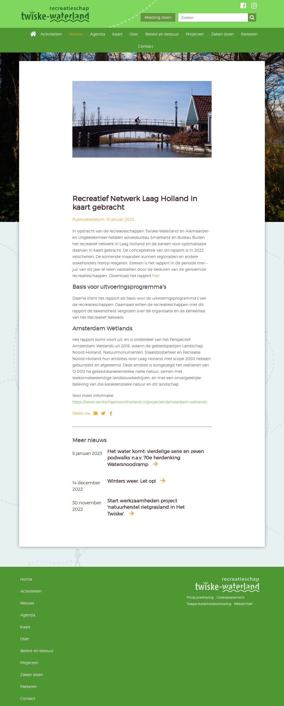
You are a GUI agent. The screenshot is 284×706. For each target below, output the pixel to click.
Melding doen (157, 17)
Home (33, 34)
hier (155, 275)
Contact (145, 46)
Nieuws (76, 34)
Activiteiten (51, 34)
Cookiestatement (231, 597)
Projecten (195, 34)
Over (134, 34)
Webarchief (243, 604)
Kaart (117, 34)
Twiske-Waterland (56, 14)
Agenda (97, 34)
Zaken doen (222, 34)
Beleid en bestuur (162, 34)
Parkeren (249, 34)
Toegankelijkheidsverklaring (209, 604)
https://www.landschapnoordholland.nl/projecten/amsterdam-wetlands (139, 401)
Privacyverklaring (200, 597)
